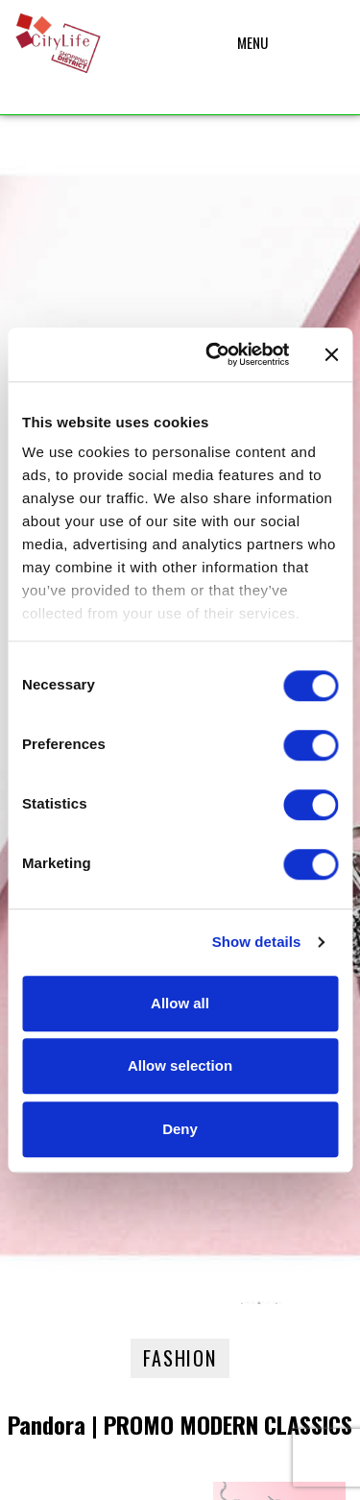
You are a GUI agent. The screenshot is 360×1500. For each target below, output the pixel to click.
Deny (180, 1129)
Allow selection (180, 1065)
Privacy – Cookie (180, 1472)
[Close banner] (331, 354)
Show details (256, 941)
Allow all (180, 1003)
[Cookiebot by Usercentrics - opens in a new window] (214, 354)
